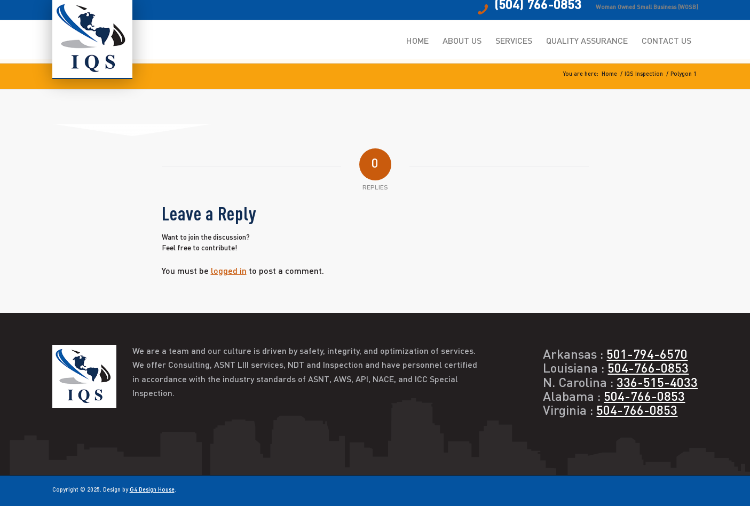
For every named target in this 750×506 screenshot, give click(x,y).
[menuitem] (417, 41)
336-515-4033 (657, 383)
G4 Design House (152, 490)
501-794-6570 (647, 355)
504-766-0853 (648, 369)
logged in (229, 271)
